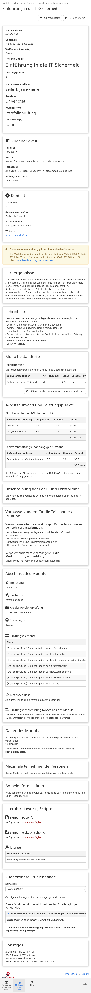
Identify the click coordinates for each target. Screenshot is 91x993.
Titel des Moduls (14, 58)
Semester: (11, 883)
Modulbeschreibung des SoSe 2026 (34, 260)
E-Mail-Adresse (13, 221)
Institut (9, 157)
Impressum (71, 973)
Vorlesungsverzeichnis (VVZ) (6, 985)
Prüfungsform (13, 107)
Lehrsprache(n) (13, 119)
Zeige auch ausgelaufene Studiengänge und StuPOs (35, 897)
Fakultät (10, 147)
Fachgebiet (11, 166)
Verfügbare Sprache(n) (17, 49)
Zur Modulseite (50, 17)
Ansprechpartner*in (16, 211)
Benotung (10, 95)
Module (32, 3)
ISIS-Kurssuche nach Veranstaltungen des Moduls (55, 391)
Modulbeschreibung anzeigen (53, 3)
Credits (85, 973)
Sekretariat (11, 202)
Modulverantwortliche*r (19, 84)
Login (85, 983)
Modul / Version (14, 30)
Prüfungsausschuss (16, 176)
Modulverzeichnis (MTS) (13, 3)
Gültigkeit (11, 39)
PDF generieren (75, 17)
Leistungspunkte (14, 72)
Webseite (10, 231)
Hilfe (32, 983)
